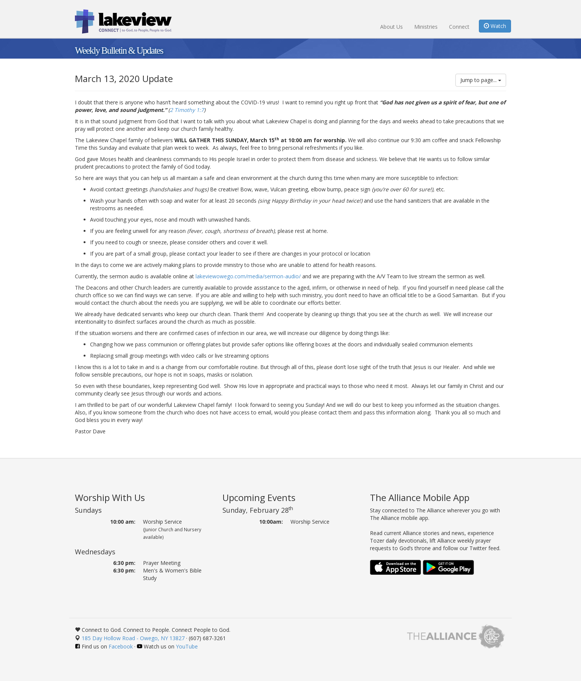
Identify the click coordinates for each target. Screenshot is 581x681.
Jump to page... (480, 80)
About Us (391, 26)
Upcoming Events (258, 497)
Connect (459, 26)
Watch (495, 25)
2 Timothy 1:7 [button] (187, 109)
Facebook (121, 646)
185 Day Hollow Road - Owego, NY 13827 (133, 638)
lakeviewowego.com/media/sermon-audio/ (248, 276)
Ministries (426, 26)
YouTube (187, 646)
